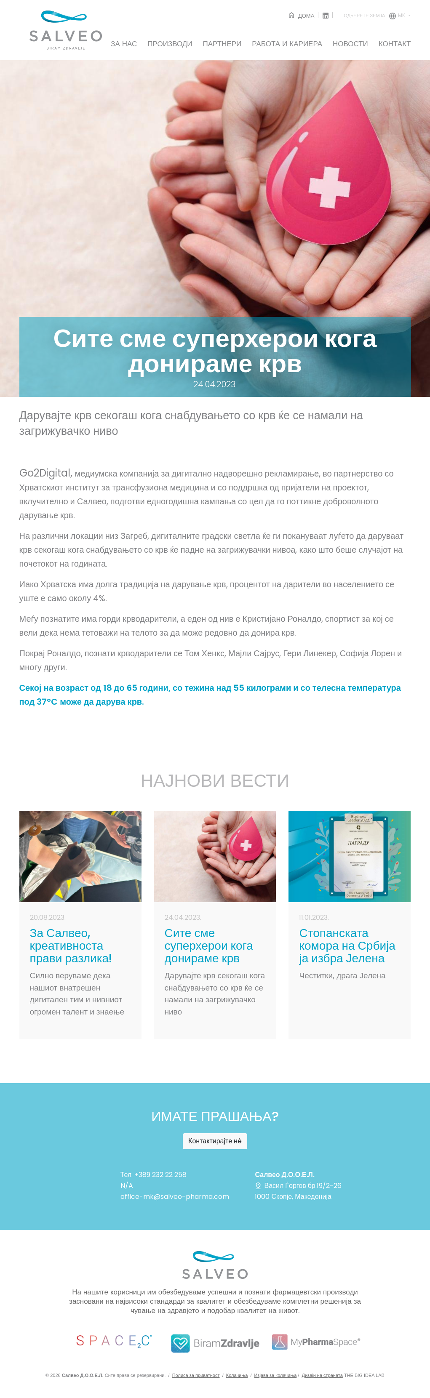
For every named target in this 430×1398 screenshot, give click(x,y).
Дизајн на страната (322, 1375)
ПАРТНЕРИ (222, 44)
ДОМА (300, 16)
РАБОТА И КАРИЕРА (287, 44)
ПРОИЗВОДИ (169, 44)
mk (375, 16)
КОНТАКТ (395, 44)
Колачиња (237, 1375)
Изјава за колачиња (275, 1375)
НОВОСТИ (350, 44)
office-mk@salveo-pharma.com (174, 1196)
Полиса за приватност (196, 1375)
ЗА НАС (124, 44)
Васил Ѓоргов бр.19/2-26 (298, 1185)
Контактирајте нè (215, 1141)
